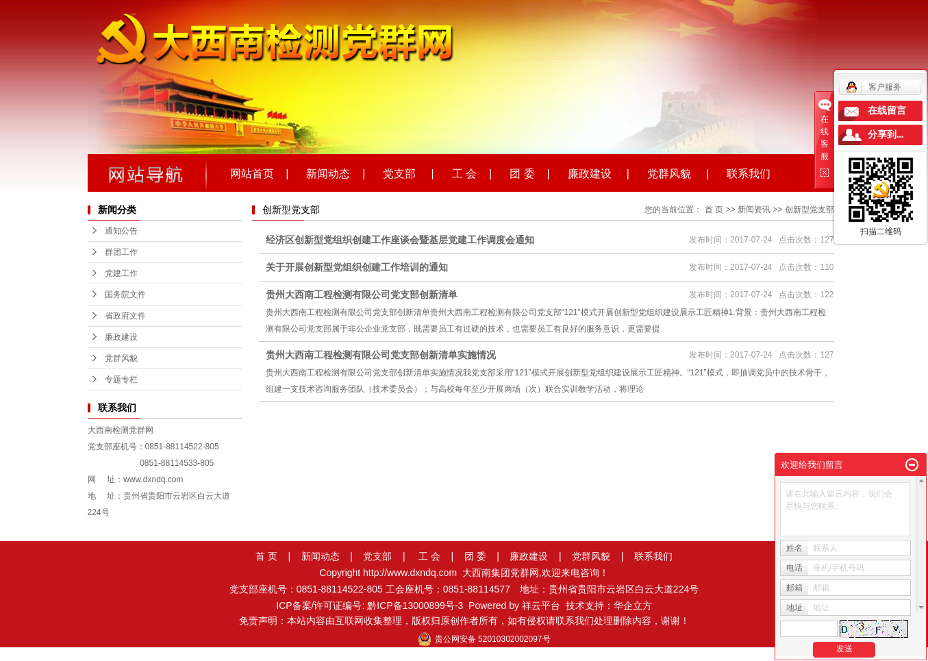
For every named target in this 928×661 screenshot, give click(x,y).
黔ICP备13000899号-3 (415, 605)
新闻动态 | (335, 172)
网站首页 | (259, 172)
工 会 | (472, 172)
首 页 (714, 209)
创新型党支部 (809, 209)
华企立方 (633, 605)
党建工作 (121, 273)
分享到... (886, 134)
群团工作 (121, 252)
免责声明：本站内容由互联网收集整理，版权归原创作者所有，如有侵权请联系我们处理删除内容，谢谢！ (464, 620)
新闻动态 (320, 556)
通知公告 (121, 231)
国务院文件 (125, 294)
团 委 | (529, 172)
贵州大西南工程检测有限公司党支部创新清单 (361, 294)
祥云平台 (541, 605)
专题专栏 (121, 379)
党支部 (377, 556)
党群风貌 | (678, 172)
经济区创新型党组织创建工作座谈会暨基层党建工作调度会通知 (400, 239)
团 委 (475, 556)
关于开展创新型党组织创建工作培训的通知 (357, 267)
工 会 (429, 556)
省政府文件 (125, 316)
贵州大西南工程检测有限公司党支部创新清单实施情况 (381, 354)
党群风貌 (121, 358)
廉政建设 (121, 337)
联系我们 (748, 172)
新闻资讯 (754, 209)
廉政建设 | (598, 172)
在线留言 (887, 110)
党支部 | (408, 172)
